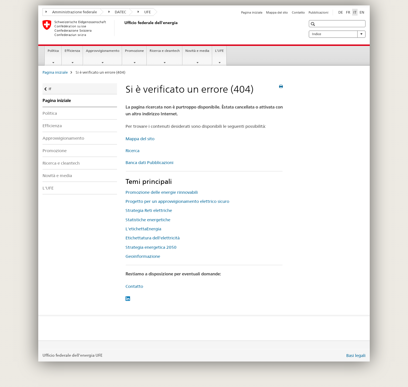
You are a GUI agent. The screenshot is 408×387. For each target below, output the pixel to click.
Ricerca (132, 150)
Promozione (134, 50)
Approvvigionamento (102, 50)
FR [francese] (348, 12)
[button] (313, 23)
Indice (337, 34)
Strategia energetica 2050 (151, 247)
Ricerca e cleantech (165, 50)
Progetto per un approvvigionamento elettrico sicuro (177, 201)
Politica (53, 50)
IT (53, 87)
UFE (144, 11)
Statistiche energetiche (148, 219)
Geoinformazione (143, 256)
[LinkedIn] (128, 298)
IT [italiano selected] (354, 12)
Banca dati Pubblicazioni (149, 162)
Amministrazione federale (71, 11)
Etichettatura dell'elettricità (153, 238)
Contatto (298, 12)
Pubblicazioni (318, 12)
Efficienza (72, 50)
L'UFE (219, 50)
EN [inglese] (362, 12)
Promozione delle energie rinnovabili (162, 192)
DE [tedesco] (340, 12)
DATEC (117, 11)
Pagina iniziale (251, 12)
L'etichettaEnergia (143, 228)
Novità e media (197, 50)
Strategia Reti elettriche (149, 210)
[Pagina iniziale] (123, 28)
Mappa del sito (277, 12)
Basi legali (356, 355)
